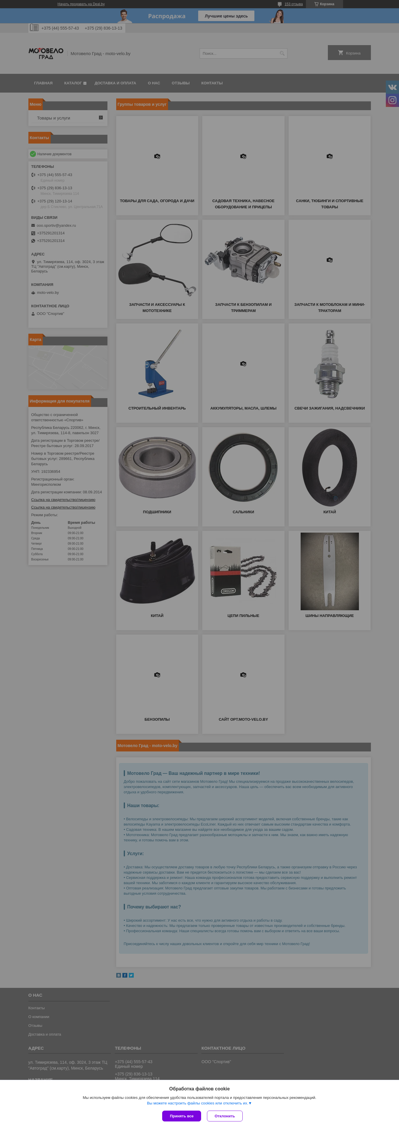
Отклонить (225, 1116)
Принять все (181, 1116)
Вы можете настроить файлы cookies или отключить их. (197, 1103)
